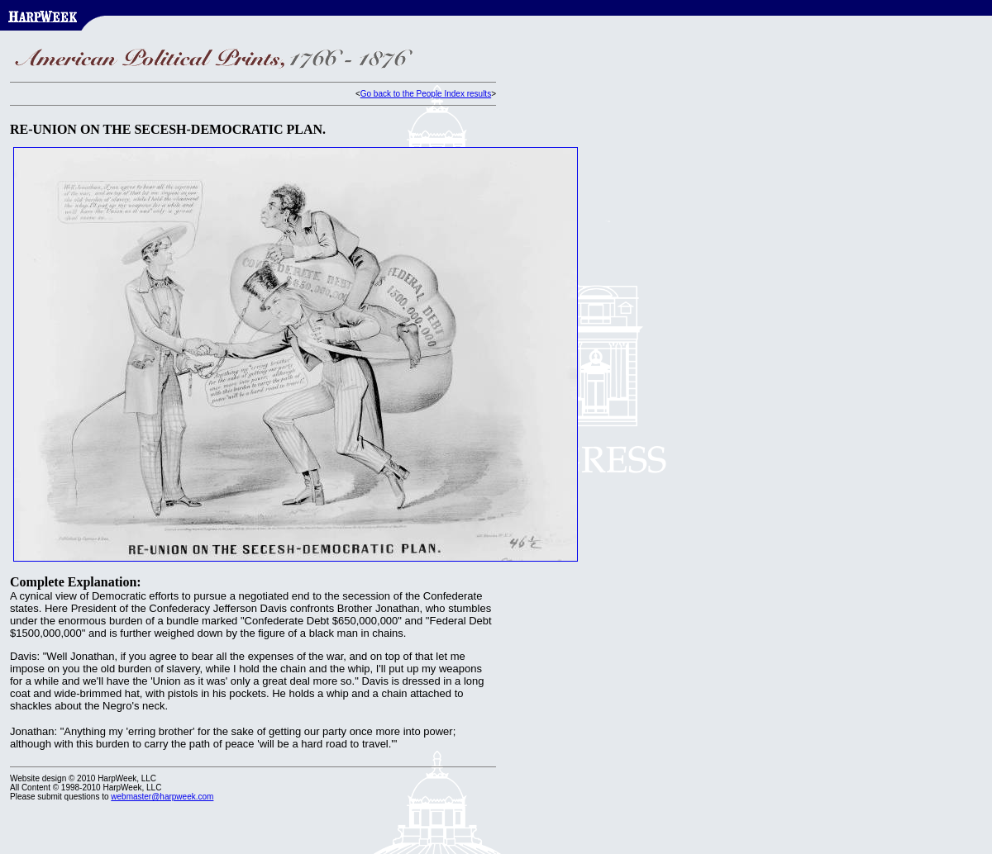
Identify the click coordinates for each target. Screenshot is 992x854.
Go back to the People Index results (425, 93)
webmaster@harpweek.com (162, 796)
